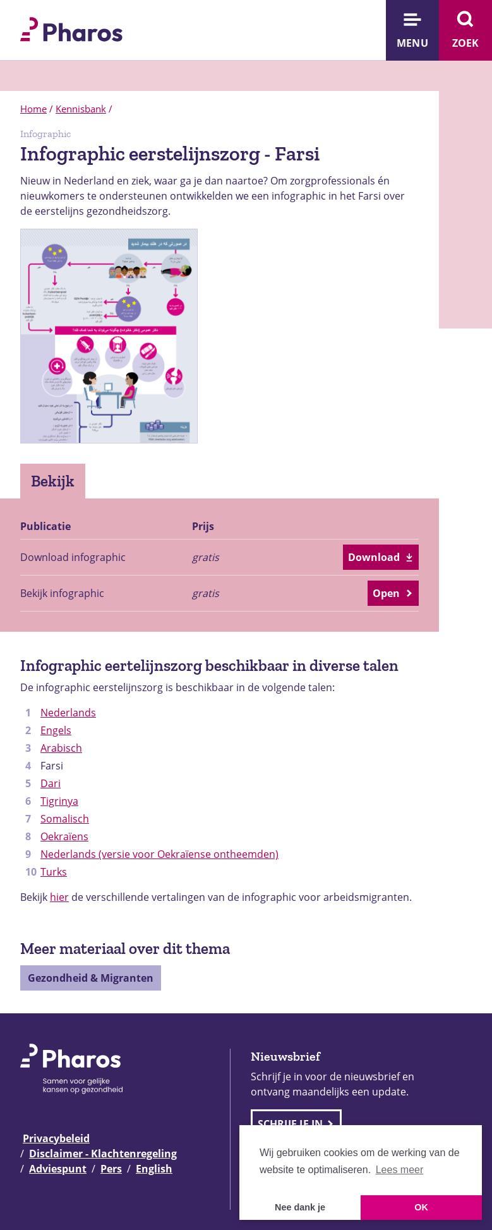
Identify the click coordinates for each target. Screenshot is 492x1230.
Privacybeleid (56, 1138)
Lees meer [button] (400, 1169)
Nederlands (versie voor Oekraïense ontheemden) (159, 854)
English (154, 1169)
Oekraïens (64, 836)
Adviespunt (58, 1169)
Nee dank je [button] (300, 1207)
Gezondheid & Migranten (90, 978)
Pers (111, 1169)
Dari (50, 783)
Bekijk (53, 480)
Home (33, 108)
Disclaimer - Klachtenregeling (103, 1154)
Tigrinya (59, 801)
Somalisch (64, 819)
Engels (55, 730)
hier (59, 897)
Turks (53, 872)
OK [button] (421, 1207)
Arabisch (61, 748)
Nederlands (68, 713)
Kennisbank (81, 108)
